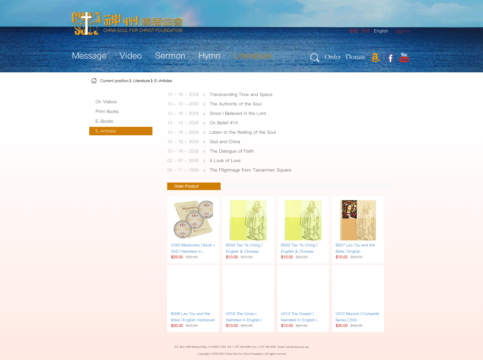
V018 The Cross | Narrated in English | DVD (244, 320)
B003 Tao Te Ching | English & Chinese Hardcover (299, 251)
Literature (141, 80)
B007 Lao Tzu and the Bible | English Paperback (355, 251)
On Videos (106, 101)
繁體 (353, 31)
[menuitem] (402, 31)
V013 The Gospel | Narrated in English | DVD (299, 320)
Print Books (107, 111)
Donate (355, 56)
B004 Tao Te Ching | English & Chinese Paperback (244, 251)
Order (333, 56)
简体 (365, 31)
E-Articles (163, 80)
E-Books (104, 121)
